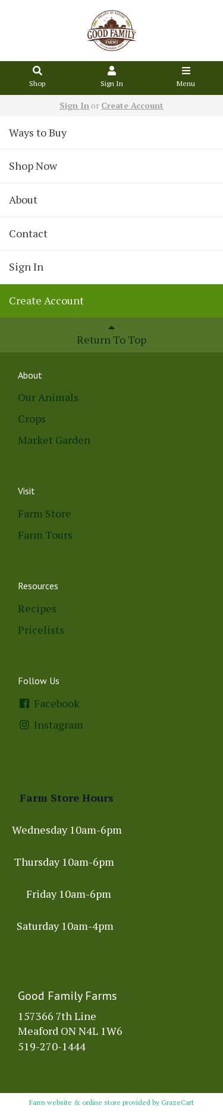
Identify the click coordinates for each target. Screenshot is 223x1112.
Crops (32, 418)
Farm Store (44, 513)
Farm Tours (45, 535)
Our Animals (48, 397)
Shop (37, 77)
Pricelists (41, 629)
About (23, 199)
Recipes (37, 608)
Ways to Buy (38, 132)
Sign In (112, 77)
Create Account (132, 105)
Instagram (50, 724)
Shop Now (33, 165)
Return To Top (111, 334)
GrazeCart (177, 1102)
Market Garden (54, 440)
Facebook (49, 703)
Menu (186, 77)
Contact (28, 233)
